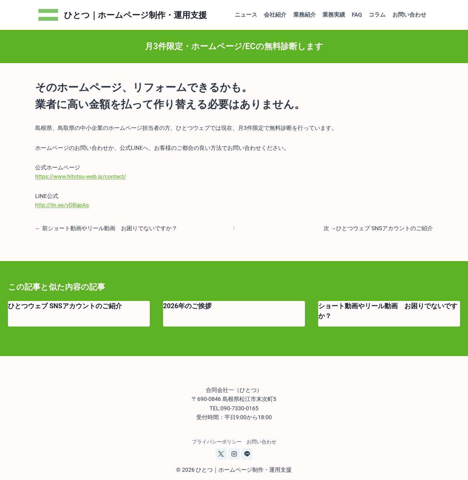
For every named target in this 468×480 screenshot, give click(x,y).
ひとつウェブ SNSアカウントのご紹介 (65, 306)
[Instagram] (234, 454)
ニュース (246, 14)
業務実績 (333, 14)
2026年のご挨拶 (187, 306)
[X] (221, 454)
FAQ (357, 14)
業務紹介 (304, 14)
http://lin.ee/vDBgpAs (62, 205)
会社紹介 (275, 14)
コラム (377, 14)
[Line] (247, 454)
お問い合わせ (409, 14)
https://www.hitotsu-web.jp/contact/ (80, 176)
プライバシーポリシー (217, 442)
